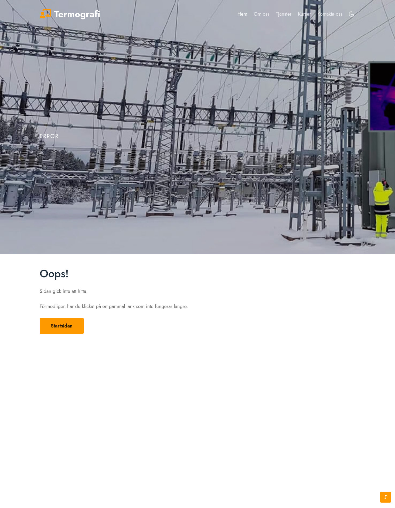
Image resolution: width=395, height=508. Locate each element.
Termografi (70, 14)
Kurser (304, 14)
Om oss (261, 14)
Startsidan (62, 325)
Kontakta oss (329, 14)
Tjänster (283, 14)
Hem (242, 14)
